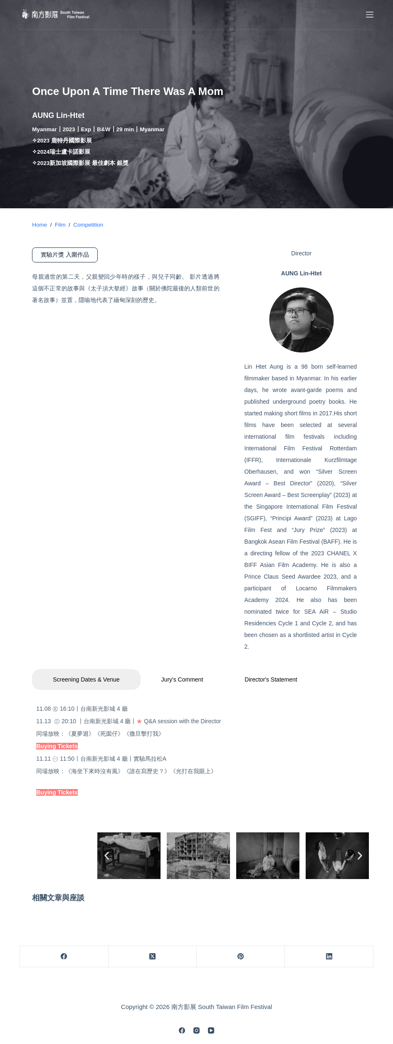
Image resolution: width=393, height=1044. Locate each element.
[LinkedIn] (329, 956)
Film (60, 225)
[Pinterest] (241, 956)
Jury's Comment (182, 679)
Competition (88, 225)
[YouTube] (211, 1030)
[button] (106, 855)
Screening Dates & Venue (86, 679)
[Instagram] (196, 1030)
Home (39, 225)
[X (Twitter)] (153, 956)
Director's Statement (271, 679)
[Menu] (369, 14)
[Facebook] (64, 956)
